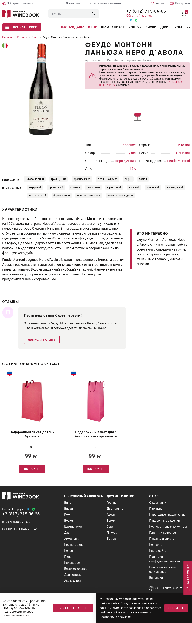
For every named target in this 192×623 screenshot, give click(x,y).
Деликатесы (72, 574)
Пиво (67, 556)
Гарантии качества (162, 532)
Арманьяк (71, 538)
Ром (178, 27)
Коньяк (135, 27)
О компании (74, 3)
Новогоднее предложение (167, 514)
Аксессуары (72, 580)
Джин (165, 27)
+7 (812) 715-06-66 (144, 11)
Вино (92, 27)
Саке (110, 526)
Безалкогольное (75, 568)
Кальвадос (72, 562)
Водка (68, 520)
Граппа (111, 502)
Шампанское (113, 27)
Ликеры (112, 532)
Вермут (112, 520)
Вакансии (156, 577)
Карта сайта (157, 550)
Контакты (156, 544)
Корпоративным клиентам (103, 3)
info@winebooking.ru (16, 522)
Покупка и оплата (161, 538)
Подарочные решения (164, 520)
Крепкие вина (73, 544)
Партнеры (156, 508)
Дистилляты (115, 508)
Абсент (111, 514)
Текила (112, 538)
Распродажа (72, 27)
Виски (151, 27)
